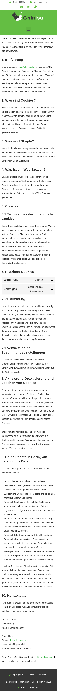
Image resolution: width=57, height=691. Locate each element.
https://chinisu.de (26, 67)
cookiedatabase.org (43, 657)
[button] (28, 29)
